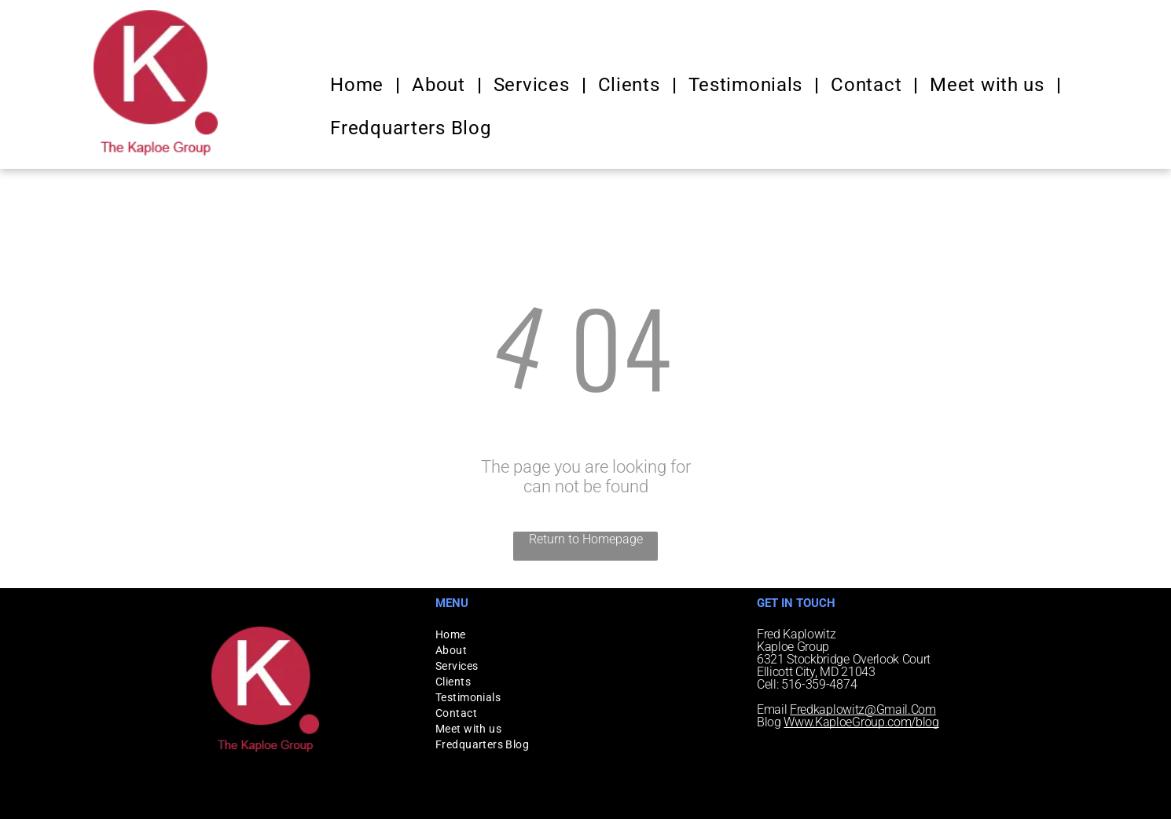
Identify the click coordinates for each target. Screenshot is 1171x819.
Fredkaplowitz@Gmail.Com (863, 709)
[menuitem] (359, 85)
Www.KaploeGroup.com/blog (861, 722)
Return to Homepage (586, 539)
